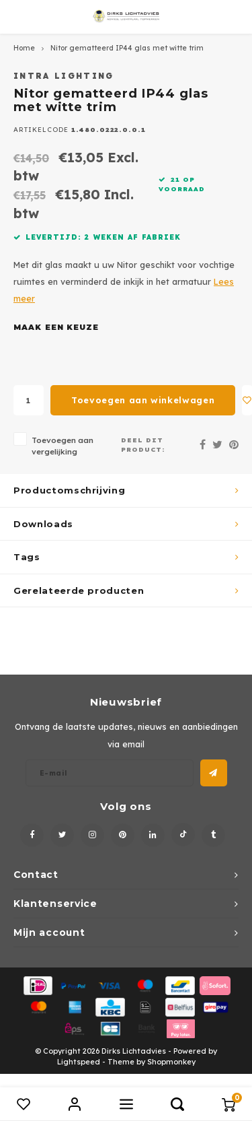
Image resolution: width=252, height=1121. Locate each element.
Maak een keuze (56, 327)
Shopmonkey (171, 1061)
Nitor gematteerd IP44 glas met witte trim (127, 48)
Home (24, 48)
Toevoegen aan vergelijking (62, 445)
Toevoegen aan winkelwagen (142, 400)
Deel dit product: (143, 444)
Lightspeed (78, 1061)
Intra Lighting (63, 76)
